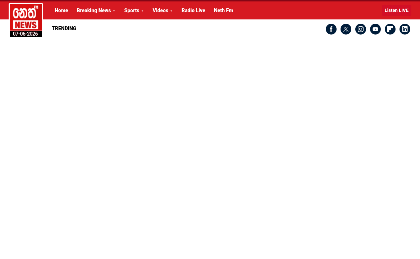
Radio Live (193, 10)
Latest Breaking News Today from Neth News (26, 20)
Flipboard (390, 29)
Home (61, 10)
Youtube (375, 29)
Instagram (360, 29)
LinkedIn (405, 29)
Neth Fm (223, 10)
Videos (160, 10)
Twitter (346, 29)
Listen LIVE (396, 10)
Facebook (331, 29)
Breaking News (94, 10)
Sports (131, 10)
